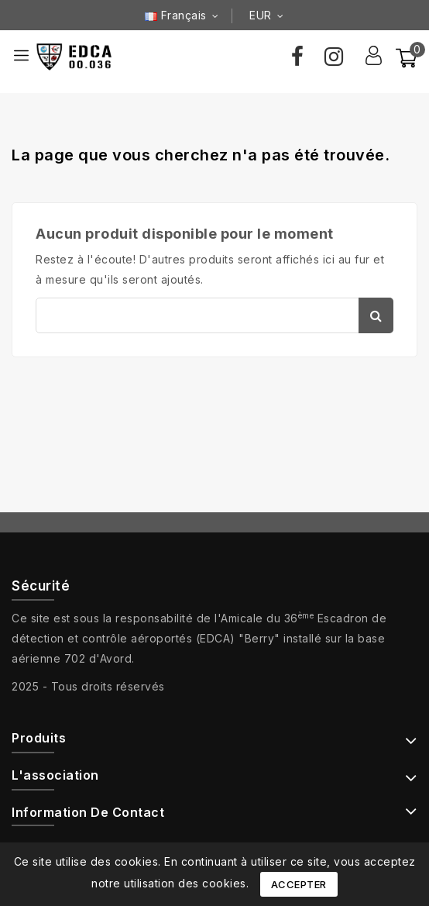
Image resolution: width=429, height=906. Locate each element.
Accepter (299, 884)
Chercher (376, 315)
